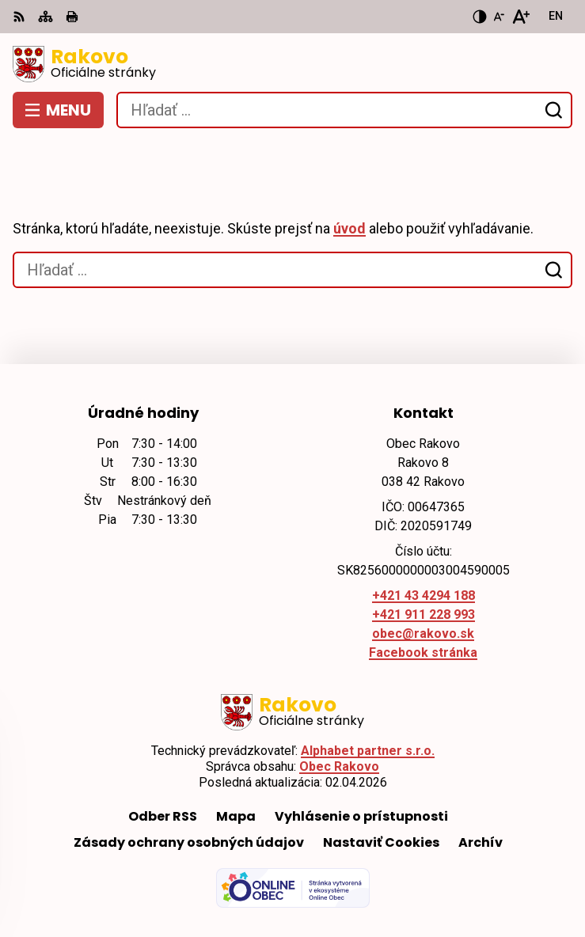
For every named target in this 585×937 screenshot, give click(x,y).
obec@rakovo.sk (423, 633)
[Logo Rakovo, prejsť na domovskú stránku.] (292, 64)
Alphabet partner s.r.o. (368, 750)
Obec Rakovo (339, 766)
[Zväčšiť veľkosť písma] (520, 16)
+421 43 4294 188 (423, 595)
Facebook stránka (423, 652)
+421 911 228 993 (423, 614)
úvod (349, 228)
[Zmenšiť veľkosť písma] (498, 16)
